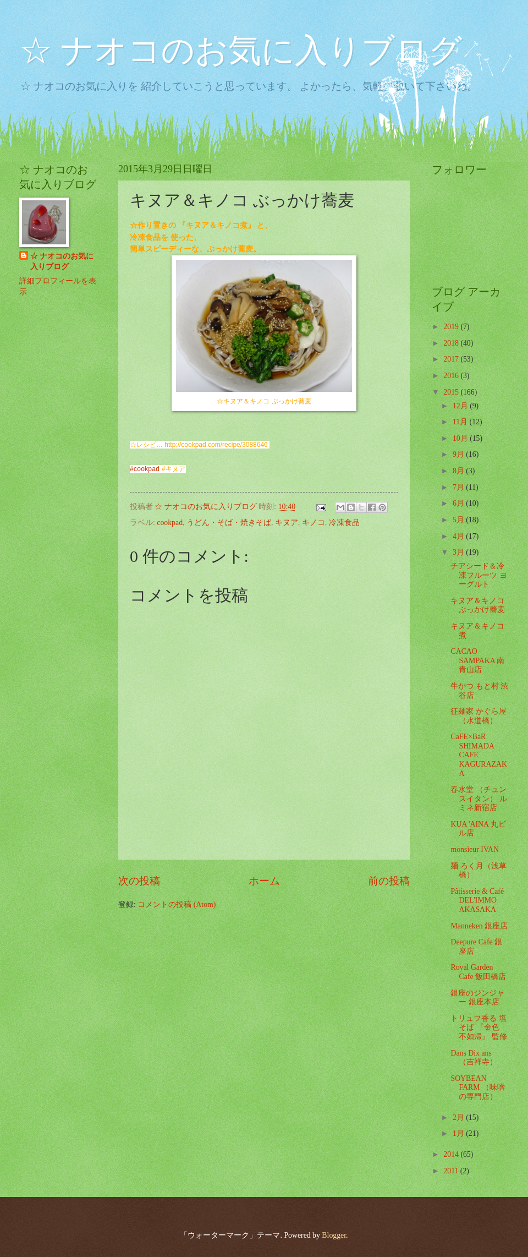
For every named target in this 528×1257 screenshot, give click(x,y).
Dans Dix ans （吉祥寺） (473, 1058)
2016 (451, 375)
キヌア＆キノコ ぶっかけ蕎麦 (477, 605)
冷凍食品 (344, 522)
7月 (459, 487)
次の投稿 (139, 881)
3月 (459, 552)
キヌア (286, 522)
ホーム (264, 881)
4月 (459, 536)
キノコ (313, 522)
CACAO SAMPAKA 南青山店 (477, 660)
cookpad (170, 522)
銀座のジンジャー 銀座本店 (477, 998)
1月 (459, 1133)
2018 (451, 343)
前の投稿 (389, 881)
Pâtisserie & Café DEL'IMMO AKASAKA (477, 900)
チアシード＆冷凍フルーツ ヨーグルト (478, 575)
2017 (451, 359)
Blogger (334, 1235)
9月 (459, 454)
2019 (451, 327)
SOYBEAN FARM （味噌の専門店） (477, 1087)
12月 (461, 406)
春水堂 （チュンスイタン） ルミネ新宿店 (478, 798)
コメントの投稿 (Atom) (177, 904)
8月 (459, 471)
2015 (451, 392)
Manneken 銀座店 (479, 926)
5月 (459, 520)
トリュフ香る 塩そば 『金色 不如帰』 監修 (478, 1027)
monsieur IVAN (474, 849)
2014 (451, 1154)
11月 (461, 422)
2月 (459, 1117)
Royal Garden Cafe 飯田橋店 (478, 972)
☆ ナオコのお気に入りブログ (240, 50)
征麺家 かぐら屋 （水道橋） (478, 716)
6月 (459, 503)
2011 (451, 1171)
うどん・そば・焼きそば (228, 522)
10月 (461, 438)
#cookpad (145, 469)
